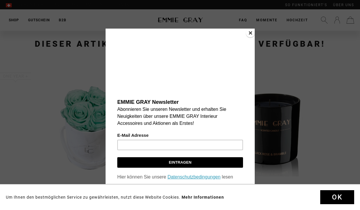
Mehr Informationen (203, 197)
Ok (337, 197)
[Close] (250, 33)
